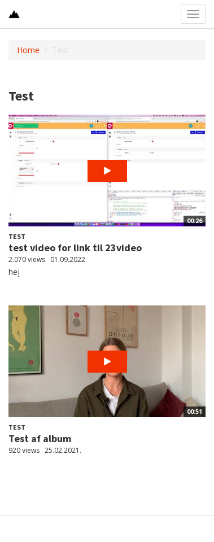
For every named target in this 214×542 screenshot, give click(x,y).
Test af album (39, 438)
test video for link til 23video (75, 247)
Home (28, 50)
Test (16, 236)
